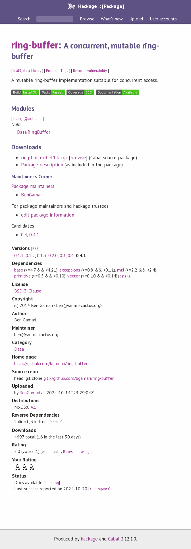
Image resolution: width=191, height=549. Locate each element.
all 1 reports (99, 489)
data (26, 70)
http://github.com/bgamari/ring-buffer (51, 363)
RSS (35, 248)
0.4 (24, 235)
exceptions (69, 270)
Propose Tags (57, 70)
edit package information (47, 215)
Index (17, 118)
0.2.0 (53, 255)
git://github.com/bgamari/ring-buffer (78, 378)
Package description (42, 165)
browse (78, 157)
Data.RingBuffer (33, 132)
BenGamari (32, 195)
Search (25, 19)
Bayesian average (77, 451)
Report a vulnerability (90, 70)
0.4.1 (34, 235)
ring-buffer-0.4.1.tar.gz (44, 157)
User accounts (163, 19)
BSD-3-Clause (27, 291)
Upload (136, 19)
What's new (112, 19)
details (124, 276)
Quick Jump (34, 118)
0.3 (63, 255)
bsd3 (17, 70)
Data (19, 349)
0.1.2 (30, 255)
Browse (87, 19)
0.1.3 (41, 255)
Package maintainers (32, 186)
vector (73, 276)
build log (52, 482)
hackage (89, 539)
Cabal (113, 539)
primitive (22, 276)
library (36, 70)
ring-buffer (34, 45)
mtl (120, 270)
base (18, 270)
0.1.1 (19, 255)
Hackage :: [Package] (101, 6)
